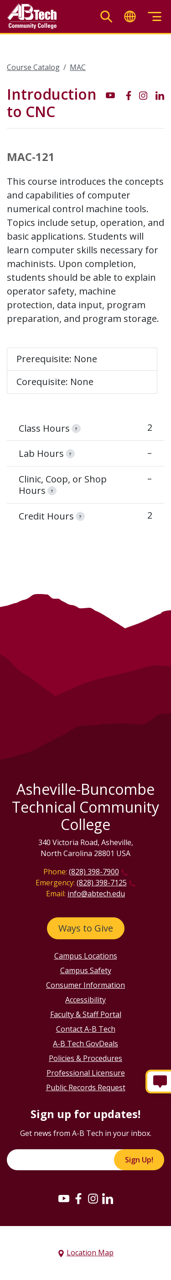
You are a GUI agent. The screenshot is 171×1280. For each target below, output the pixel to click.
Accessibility (85, 1000)
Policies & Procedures (85, 1058)
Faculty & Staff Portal (85, 1014)
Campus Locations (85, 956)
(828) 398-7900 (94, 872)
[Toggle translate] (130, 16)
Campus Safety (85, 970)
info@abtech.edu (96, 894)
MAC (78, 67)
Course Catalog (33, 67)
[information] (76, 428)
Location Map (90, 1253)
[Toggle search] (106, 16)
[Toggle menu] (154, 16)
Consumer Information (85, 985)
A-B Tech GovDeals (85, 1044)
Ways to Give (85, 928)
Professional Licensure (86, 1073)
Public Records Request (85, 1087)
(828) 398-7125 (102, 883)
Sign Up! (139, 1160)
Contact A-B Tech (85, 1029)
